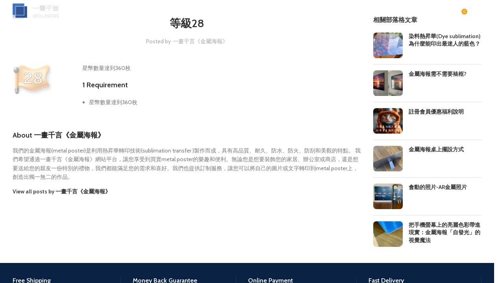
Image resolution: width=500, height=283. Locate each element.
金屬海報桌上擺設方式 (436, 149)
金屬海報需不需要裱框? (438, 73)
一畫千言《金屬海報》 (200, 41)
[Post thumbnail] (388, 45)
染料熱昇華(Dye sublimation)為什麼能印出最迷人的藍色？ (444, 40)
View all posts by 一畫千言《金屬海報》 (62, 191)
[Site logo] (42, 16)
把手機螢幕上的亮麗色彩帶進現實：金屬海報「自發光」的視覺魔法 (444, 232)
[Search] (405, 18)
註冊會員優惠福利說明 (436, 111)
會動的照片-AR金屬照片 (438, 187)
